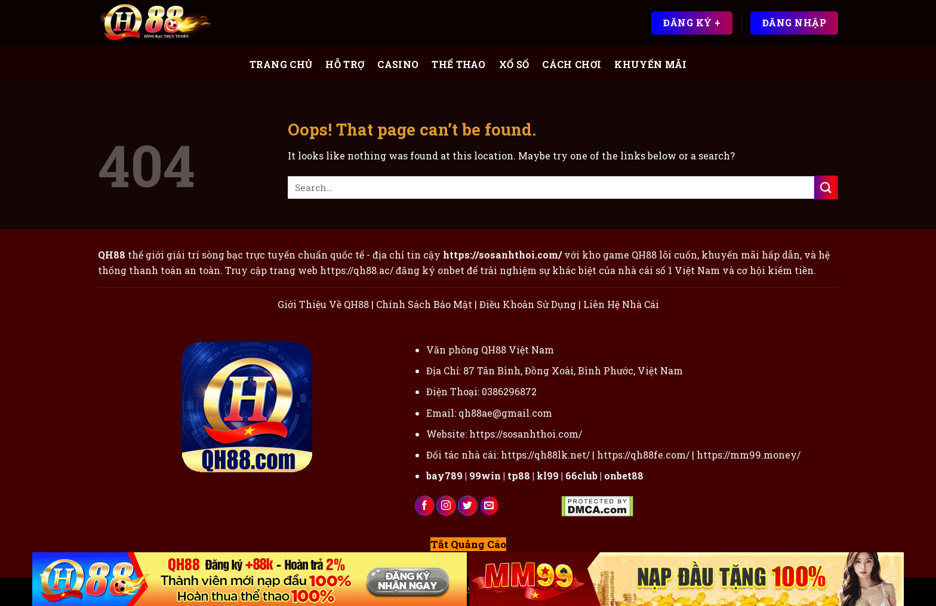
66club (581, 475)
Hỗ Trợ (344, 64)
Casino (397, 64)
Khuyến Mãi (650, 64)
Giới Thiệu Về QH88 (323, 304)
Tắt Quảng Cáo (468, 544)
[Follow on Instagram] (446, 506)
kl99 (548, 475)
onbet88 (624, 475)
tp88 (518, 475)
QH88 (644, 254)
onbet (451, 270)
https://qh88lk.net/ (545, 454)
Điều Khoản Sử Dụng (527, 304)
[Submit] (826, 187)
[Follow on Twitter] (468, 506)
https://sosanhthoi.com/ (525, 433)
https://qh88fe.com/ (643, 454)
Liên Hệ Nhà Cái (621, 304)
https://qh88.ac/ (356, 270)
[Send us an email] (489, 506)
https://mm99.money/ (748, 454)
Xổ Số (514, 64)
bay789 (444, 475)
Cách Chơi (571, 64)
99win (485, 475)
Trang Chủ (281, 64)
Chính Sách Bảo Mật (424, 304)
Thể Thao (459, 64)
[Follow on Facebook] (425, 506)
